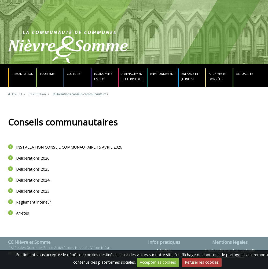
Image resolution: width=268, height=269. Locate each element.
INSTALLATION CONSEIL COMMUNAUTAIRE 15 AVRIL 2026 (69, 147)
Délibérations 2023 (32, 191)
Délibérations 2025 (32, 169)
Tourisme (46, 74)
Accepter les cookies (158, 262)
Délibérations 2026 (32, 158)
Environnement (162, 74)
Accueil (17, 94)
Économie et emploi (104, 76)
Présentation (22, 74)
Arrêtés (22, 213)
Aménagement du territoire (133, 76)
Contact (168, 49)
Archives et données (218, 76)
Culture (73, 74)
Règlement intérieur (33, 202)
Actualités (244, 74)
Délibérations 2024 (32, 180)
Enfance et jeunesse (190, 76)
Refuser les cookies (202, 262)
